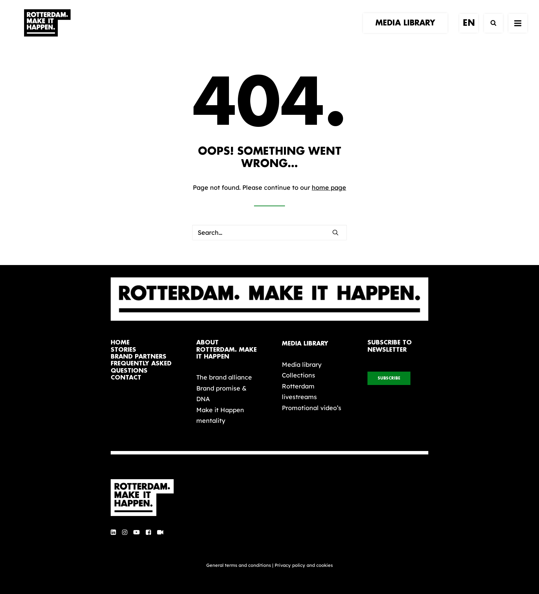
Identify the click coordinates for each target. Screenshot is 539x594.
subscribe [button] (389, 378)
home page (329, 187)
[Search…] (269, 232)
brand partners (138, 357)
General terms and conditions (238, 565)
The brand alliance (224, 377)
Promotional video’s (311, 408)
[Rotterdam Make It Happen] (47, 30)
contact (126, 378)
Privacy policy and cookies (304, 565)
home (120, 342)
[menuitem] (407, 30)
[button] (335, 232)
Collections (298, 375)
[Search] (490, 30)
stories (123, 350)
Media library (301, 364)
